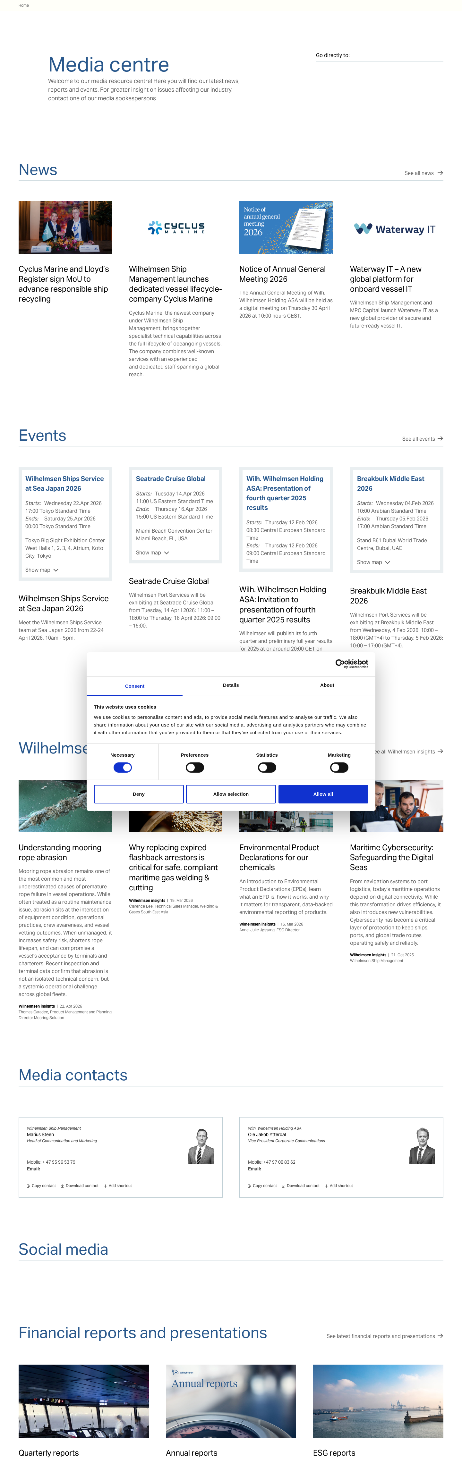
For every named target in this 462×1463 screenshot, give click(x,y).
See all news (420, 173)
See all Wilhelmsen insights (403, 751)
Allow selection (231, 794)
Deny (139, 794)
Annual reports (192, 1453)
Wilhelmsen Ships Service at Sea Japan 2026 (64, 603)
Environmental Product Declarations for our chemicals (279, 857)
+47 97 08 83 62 (279, 1162)
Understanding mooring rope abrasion (60, 852)
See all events (418, 439)
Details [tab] (231, 684)
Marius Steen (40, 1134)
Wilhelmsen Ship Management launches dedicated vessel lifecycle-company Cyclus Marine (175, 284)
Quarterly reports (49, 1453)
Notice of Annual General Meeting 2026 (282, 274)
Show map (37, 570)
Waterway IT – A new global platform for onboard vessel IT (386, 279)
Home (24, 5)
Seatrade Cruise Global (169, 581)
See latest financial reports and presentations (381, 1336)
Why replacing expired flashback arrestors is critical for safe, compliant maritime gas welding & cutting (173, 868)
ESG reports (334, 1453)
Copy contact (44, 1186)
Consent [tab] (135, 685)
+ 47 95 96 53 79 (58, 1162)
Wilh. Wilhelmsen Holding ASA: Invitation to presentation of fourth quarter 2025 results (282, 605)
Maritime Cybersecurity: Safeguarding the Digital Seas (391, 857)
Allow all (323, 794)
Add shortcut (120, 1186)
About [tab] (327, 684)
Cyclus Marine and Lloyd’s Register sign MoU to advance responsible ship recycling (64, 284)
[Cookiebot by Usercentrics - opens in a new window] (340, 664)
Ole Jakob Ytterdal (267, 1134)
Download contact (82, 1186)
